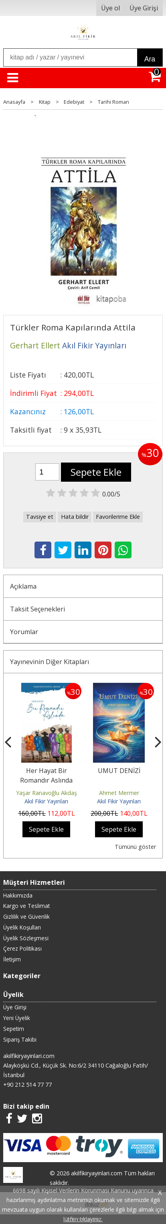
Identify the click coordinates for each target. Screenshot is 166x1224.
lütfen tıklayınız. (83, 1219)
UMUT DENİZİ (119, 770)
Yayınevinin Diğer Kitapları (49, 661)
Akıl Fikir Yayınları (46, 801)
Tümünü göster (135, 846)
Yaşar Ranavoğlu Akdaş (46, 793)
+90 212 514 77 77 (27, 1084)
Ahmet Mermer (119, 793)
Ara (149, 59)
